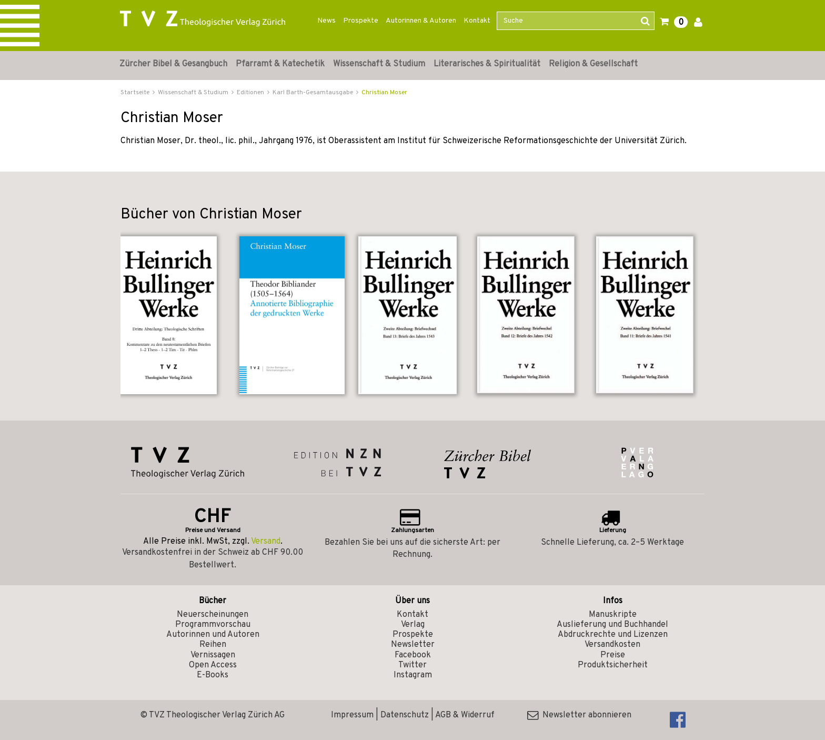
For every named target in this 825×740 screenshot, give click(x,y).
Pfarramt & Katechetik (280, 64)
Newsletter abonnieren (579, 715)
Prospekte (360, 20)
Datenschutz (404, 715)
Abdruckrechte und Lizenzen (613, 634)
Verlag (413, 624)
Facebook (413, 655)
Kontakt (477, 20)
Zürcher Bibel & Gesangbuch (173, 64)
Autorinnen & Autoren (421, 20)
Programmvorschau (212, 624)
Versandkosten (612, 644)
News (326, 20)
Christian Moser (384, 92)
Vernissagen (212, 655)
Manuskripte (613, 614)
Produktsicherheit (613, 665)
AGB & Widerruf (465, 715)
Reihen (212, 644)
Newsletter (413, 644)
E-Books (212, 675)
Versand (265, 541)
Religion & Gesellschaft (593, 64)
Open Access (213, 665)
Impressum (352, 715)
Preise (612, 655)
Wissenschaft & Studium (379, 64)
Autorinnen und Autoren (212, 634)
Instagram (413, 675)
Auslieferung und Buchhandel (612, 624)
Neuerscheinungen (212, 614)
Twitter (412, 665)
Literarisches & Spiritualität (487, 64)
